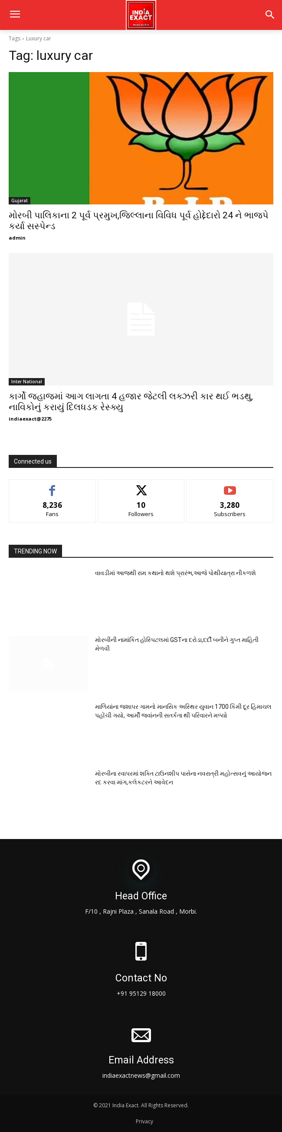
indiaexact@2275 (30, 418)
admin (17, 237)
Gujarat (19, 200)
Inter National (26, 381)
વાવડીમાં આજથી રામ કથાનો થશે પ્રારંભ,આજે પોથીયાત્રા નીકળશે (175, 572)
